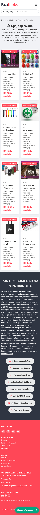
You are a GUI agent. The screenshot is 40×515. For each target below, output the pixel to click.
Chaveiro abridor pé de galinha (9, 128)
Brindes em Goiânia (16, 20)
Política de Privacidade (8, 443)
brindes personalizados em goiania (17, 312)
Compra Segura (6, 466)
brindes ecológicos (11, 320)
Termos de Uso (6, 446)
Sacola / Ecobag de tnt (9, 242)
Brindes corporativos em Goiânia (13, 304)
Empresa (4, 440)
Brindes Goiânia (7, 354)
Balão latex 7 (28, 74)
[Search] (20, 11)
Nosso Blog (5, 448)
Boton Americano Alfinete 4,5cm (29, 128)
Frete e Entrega (6, 463)
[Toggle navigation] (36, 5)
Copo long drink (9, 74)
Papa (9, 4)
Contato (4, 458)
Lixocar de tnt (28, 185)
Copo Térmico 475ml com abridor (8, 186)
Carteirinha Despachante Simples (28, 242)
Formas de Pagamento (8, 460)
